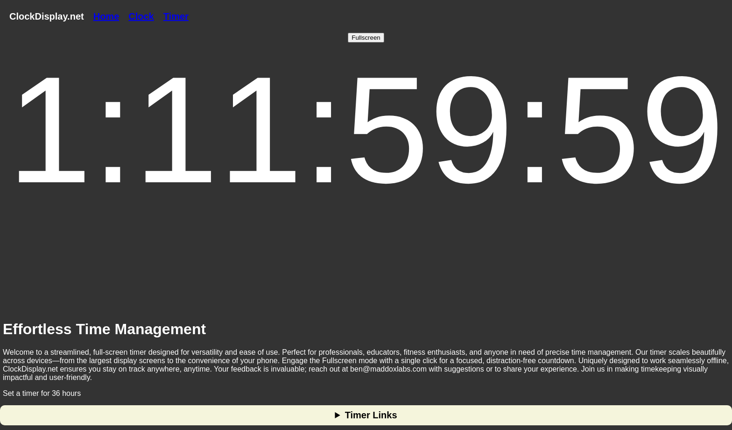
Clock (141, 16)
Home (106, 16)
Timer (176, 16)
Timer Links (371, 415)
